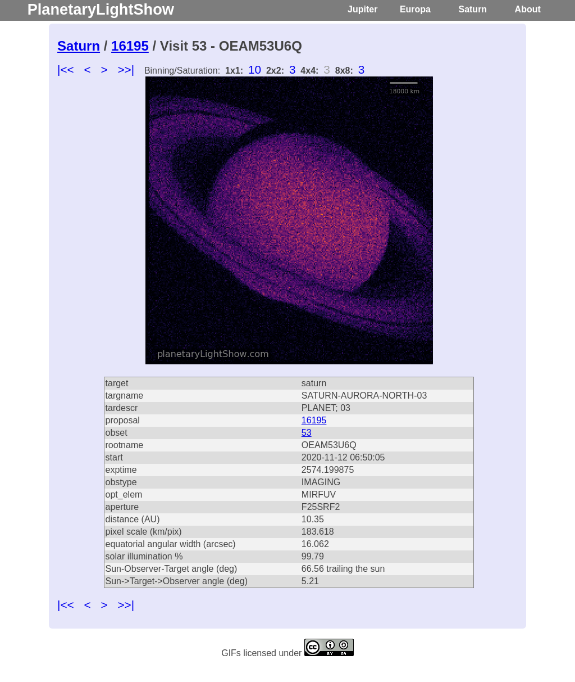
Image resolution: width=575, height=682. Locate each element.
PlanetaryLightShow (101, 9)
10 (254, 69)
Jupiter (362, 9)
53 (307, 432)
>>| (125, 69)
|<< (65, 69)
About (528, 9)
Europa (415, 9)
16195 (130, 45)
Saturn (472, 9)
